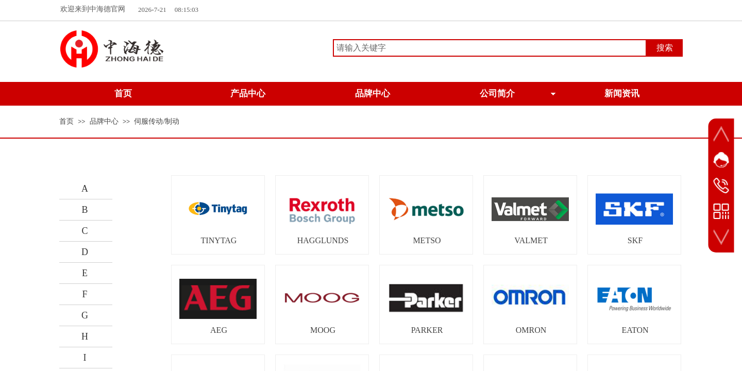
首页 (66, 121)
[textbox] (490, 48)
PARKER (427, 330)
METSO (427, 240)
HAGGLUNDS (323, 240)
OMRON (531, 330)
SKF (635, 240)
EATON (634, 330)
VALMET (531, 240)
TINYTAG (219, 240)
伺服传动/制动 (156, 121)
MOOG (322, 330)
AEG (218, 330)
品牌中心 (104, 121)
